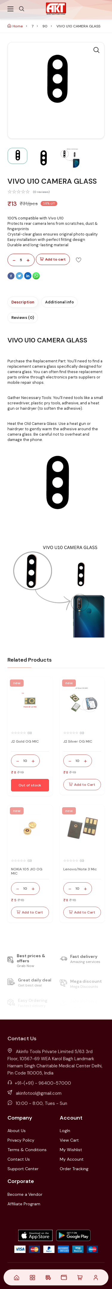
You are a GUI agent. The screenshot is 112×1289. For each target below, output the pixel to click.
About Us (16, 1130)
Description (22, 302)
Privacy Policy (20, 1140)
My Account (72, 1159)
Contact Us (18, 1159)
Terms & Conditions (27, 1149)
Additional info (59, 302)
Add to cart (53, 259)
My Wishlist (71, 1149)
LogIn (65, 1130)
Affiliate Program (23, 1204)
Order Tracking (74, 1168)
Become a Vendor (24, 1194)
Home (15, 26)
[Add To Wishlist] (79, 260)
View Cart (69, 1140)
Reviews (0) (22, 317)
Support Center (23, 1168)
